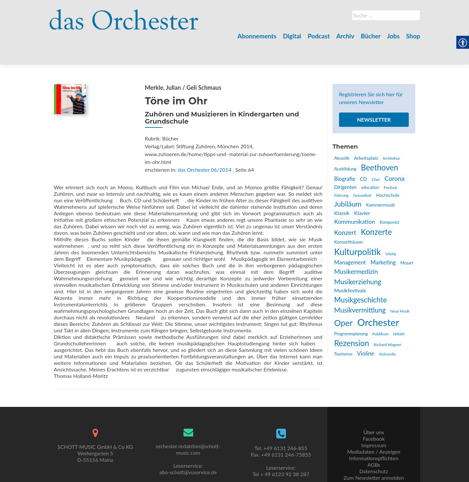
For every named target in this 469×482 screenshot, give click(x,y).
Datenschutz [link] (373, 456)
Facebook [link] (374, 424)
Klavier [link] (362, 190)
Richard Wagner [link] (387, 321)
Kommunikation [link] (354, 198)
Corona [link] (394, 155)
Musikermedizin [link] (356, 248)
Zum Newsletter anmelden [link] (374, 463)
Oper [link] (343, 300)
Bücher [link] (371, 36)
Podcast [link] (319, 36)
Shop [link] (413, 36)
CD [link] (363, 156)
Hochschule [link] (387, 172)
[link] (124, 15)
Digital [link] (292, 36)
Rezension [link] (351, 320)
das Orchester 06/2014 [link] (205, 147)
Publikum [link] (380, 311)
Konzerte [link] (376, 209)
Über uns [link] (373, 417)
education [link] (370, 164)
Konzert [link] (345, 209)
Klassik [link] (341, 190)
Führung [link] (341, 172)
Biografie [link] (344, 156)
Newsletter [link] (374, 97)
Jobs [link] (393, 36)
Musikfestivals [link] (350, 268)
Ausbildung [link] (345, 146)
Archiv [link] (345, 36)
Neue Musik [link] (399, 288)
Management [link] (350, 239)
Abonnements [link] (257, 36)
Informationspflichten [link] (373, 443)
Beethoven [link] (379, 144)
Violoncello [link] (387, 331)
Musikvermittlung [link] (360, 287)
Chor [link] (376, 156)
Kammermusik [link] (380, 182)
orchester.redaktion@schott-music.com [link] (188, 434)
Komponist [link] (389, 199)
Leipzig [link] (390, 231)
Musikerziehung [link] (357, 259)
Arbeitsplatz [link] (366, 135)
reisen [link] (399, 311)
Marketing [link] (383, 239)
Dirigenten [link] (345, 164)
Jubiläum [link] (348, 181)
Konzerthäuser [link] (348, 219)
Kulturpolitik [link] (357, 229)
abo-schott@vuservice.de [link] (188, 457)
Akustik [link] (341, 135)
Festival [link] (390, 164)
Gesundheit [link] (362, 172)
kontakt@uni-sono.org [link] (188, 477)
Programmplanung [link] (351, 311)
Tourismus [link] (343, 331)
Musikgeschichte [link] (360, 277)
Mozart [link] (406, 240)
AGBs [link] (373, 450)
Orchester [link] (378, 299)
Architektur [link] (391, 135)
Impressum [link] (373, 430)
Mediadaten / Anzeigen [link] (373, 437)
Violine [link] (365, 330)
